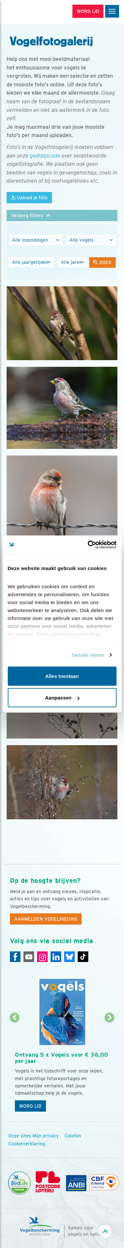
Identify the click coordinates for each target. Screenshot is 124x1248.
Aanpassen (62, 697)
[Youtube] (28, 956)
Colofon (72, 1135)
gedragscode (45, 156)
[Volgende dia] (109, 1067)
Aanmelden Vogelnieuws (45, 919)
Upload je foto (29, 197)
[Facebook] (15, 956)
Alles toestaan (62, 676)
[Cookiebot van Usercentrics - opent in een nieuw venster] (88, 545)
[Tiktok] (83, 956)
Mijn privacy (45, 1135)
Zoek (102, 262)
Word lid (30, 1106)
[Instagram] (42, 956)
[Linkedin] (56, 956)
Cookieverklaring (26, 1143)
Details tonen (87, 655)
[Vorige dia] (14, 1067)
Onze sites (19, 1135)
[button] (62, 215)
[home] (33, 12)
